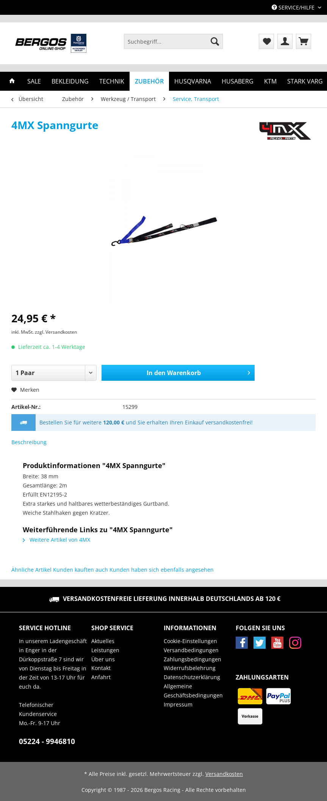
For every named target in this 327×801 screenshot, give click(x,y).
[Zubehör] (149, 81)
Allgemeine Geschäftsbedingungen (193, 691)
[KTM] (270, 81)
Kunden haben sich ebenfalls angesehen (162, 569)
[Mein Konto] (285, 41)
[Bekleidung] (70, 81)
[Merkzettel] (266, 41)
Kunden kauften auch (80, 569)
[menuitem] (173, 45)
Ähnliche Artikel (31, 569)
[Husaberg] (237, 81)
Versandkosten (224, 773)
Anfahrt (101, 677)
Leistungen (105, 650)
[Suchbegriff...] (173, 41)
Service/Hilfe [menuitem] (294, 7)
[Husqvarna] (192, 81)
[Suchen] (215, 41)
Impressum (178, 704)
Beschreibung (29, 442)
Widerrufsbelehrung (190, 668)
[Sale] (34, 81)
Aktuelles (102, 641)
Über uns (103, 659)
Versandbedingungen (191, 650)
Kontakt (101, 668)
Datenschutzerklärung (192, 677)
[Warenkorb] (303, 41)
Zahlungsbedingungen (192, 659)
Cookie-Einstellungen (190, 641)
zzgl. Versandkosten (56, 332)
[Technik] (112, 81)
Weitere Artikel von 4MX (56, 539)
